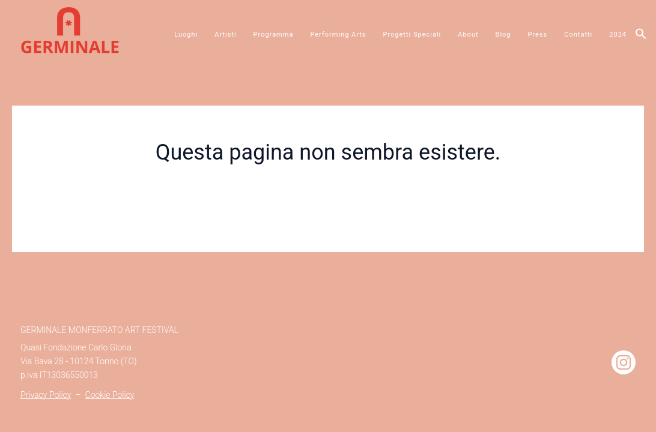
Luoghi (186, 34)
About (468, 34)
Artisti (225, 34)
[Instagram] (624, 362)
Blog (503, 34)
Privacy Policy (45, 395)
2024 (618, 34)
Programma (274, 34)
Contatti (578, 34)
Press (538, 34)
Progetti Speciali (412, 34)
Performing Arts (338, 34)
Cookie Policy (110, 395)
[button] (641, 34)
